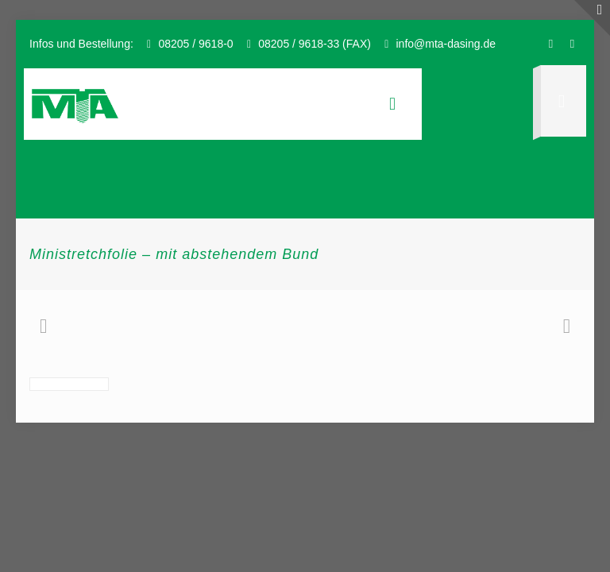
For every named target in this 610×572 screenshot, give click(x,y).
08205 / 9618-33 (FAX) (314, 43)
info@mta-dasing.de (446, 43)
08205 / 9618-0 (195, 43)
